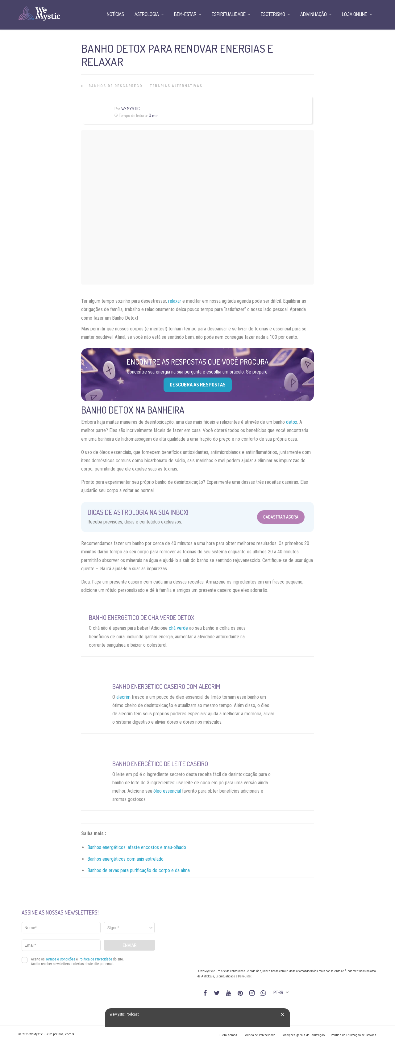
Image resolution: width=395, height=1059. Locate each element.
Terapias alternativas (176, 86)
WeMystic (130, 108)
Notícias (115, 14)
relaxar (174, 301)
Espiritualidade (229, 14)
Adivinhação (313, 14)
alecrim (123, 697)
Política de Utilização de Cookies (353, 1035)
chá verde (178, 628)
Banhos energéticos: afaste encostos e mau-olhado (136, 847)
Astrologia (147, 14)
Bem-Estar (185, 14)
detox (291, 422)
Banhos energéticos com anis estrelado (125, 859)
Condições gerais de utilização (303, 1035)
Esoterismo (273, 14)
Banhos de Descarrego (116, 86)
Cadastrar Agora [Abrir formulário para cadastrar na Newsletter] (280, 516)
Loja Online (354, 14)
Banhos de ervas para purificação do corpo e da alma (138, 870)
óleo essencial (167, 791)
